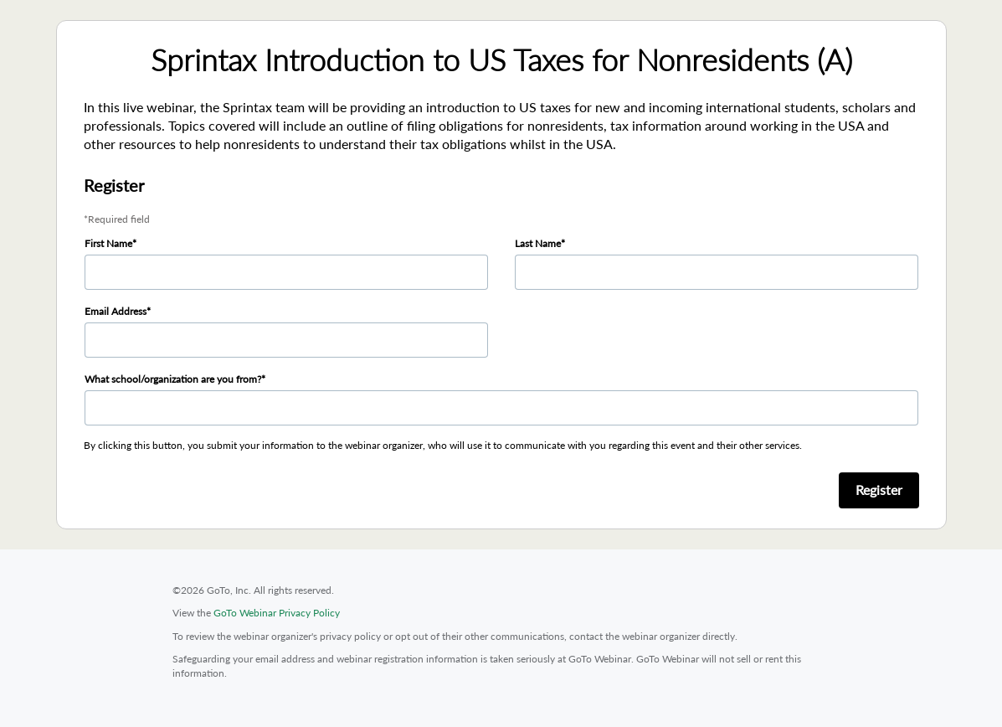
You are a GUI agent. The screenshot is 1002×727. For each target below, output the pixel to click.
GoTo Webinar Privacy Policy (276, 612)
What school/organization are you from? (173, 379)
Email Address (115, 311)
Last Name (538, 243)
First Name (108, 243)
